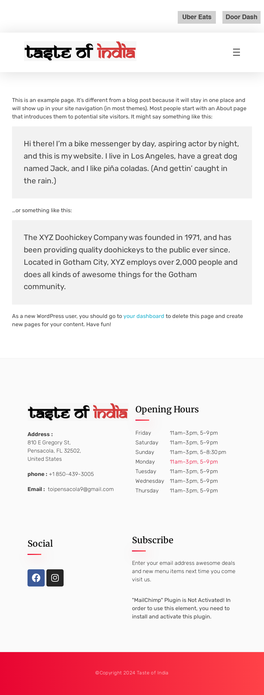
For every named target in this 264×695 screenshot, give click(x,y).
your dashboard (143, 316)
